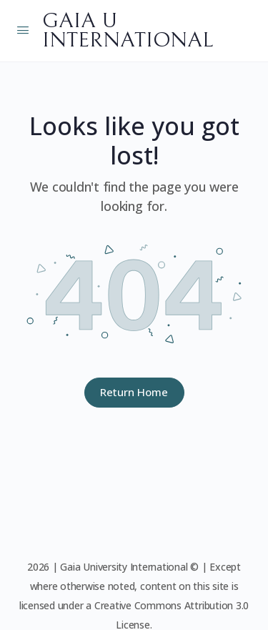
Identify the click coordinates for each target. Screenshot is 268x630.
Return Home (134, 392)
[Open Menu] (22, 29)
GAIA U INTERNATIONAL (127, 30)
